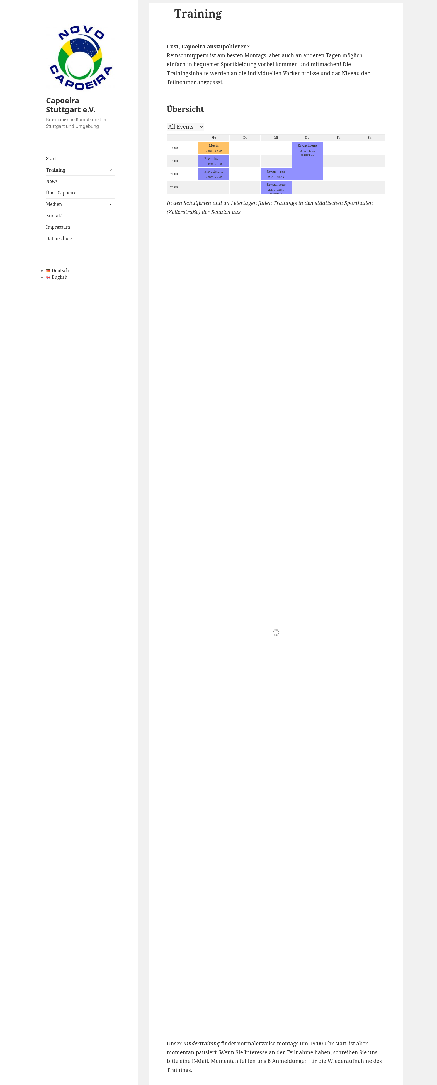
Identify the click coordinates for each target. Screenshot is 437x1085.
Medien (54, 204)
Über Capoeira (61, 193)
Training (55, 170)
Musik (214, 145)
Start (51, 158)
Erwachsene (307, 145)
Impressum (58, 227)
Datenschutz (59, 238)
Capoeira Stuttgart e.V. (71, 104)
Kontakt (54, 215)
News (52, 181)
